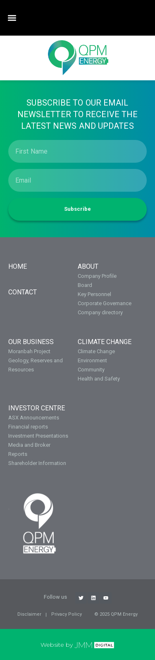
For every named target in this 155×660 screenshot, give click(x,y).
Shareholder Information (37, 463)
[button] (12, 18)
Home (17, 266)
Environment (92, 360)
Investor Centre (36, 408)
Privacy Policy (66, 614)
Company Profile (97, 276)
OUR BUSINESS (31, 342)
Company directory (100, 312)
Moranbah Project (29, 351)
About (88, 266)
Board (85, 285)
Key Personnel (94, 294)
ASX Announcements (33, 417)
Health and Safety (99, 379)
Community (91, 369)
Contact (22, 292)
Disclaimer (29, 614)
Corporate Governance (104, 303)
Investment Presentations (38, 436)
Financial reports (28, 427)
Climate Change (104, 342)
